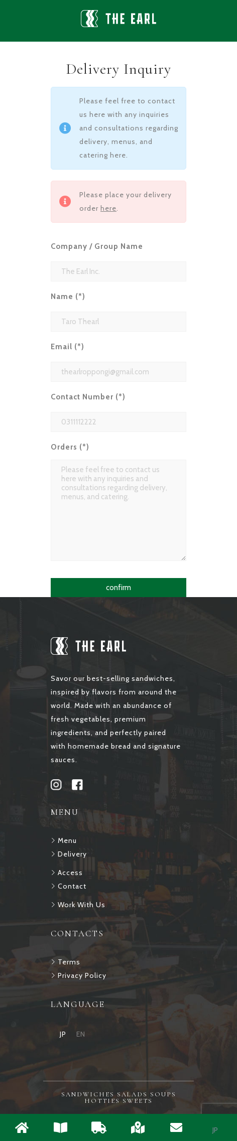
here (108, 208)
